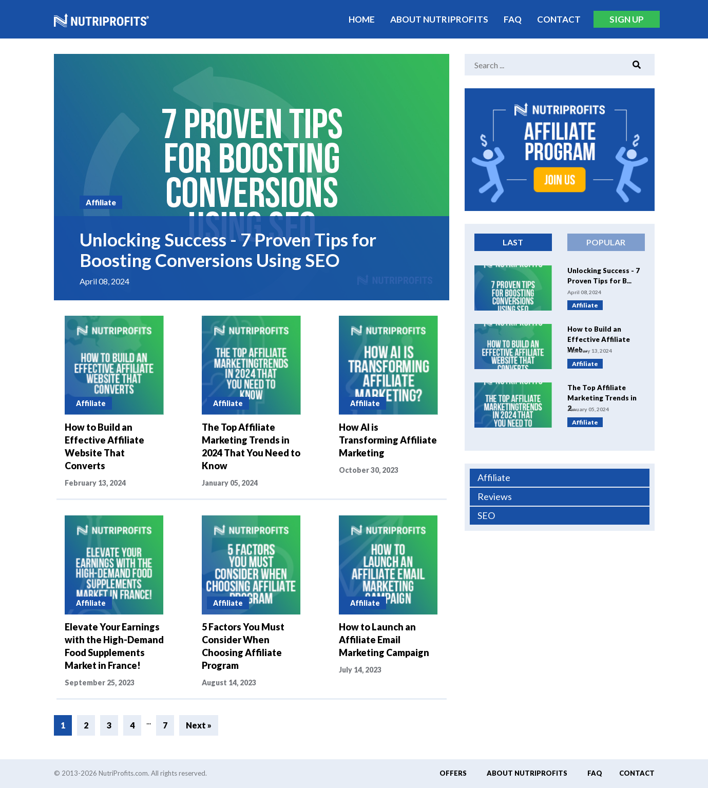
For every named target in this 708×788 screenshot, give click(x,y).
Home (362, 19)
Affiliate (493, 477)
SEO (486, 515)
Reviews (494, 496)
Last (513, 242)
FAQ (513, 19)
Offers (453, 773)
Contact (559, 19)
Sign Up (626, 19)
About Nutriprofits (439, 19)
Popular (605, 242)
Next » (199, 725)
